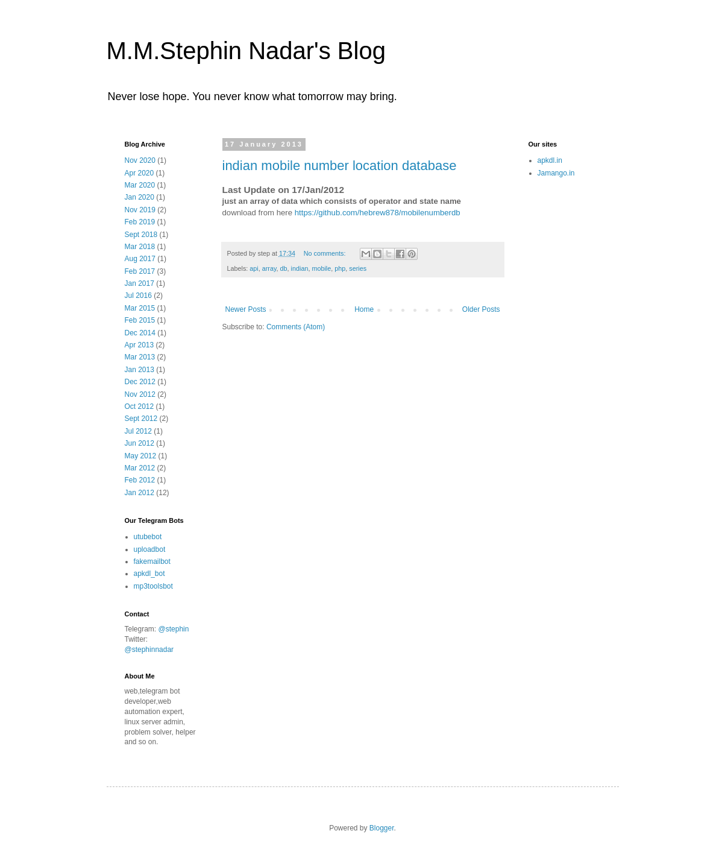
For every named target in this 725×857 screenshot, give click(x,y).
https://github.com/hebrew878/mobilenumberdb (377, 212)
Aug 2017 (140, 259)
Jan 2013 (139, 369)
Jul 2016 (138, 295)
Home (364, 309)
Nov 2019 (140, 210)
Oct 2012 (139, 406)
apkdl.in (550, 160)
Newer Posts (245, 309)
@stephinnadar (149, 649)
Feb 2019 (140, 222)
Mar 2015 (140, 308)
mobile (321, 268)
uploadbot (150, 549)
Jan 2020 (139, 197)
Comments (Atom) (295, 327)
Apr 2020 (139, 173)
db (283, 268)
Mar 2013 (140, 357)
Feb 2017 (140, 271)
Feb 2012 (140, 480)
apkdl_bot (149, 573)
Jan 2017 (139, 283)
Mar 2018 (140, 246)
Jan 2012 (139, 493)
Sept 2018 (141, 234)
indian (300, 268)
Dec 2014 (140, 333)
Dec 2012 (140, 382)
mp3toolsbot (153, 586)
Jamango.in (556, 173)
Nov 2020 (140, 160)
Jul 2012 (138, 431)
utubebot (148, 537)
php (339, 268)
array (269, 268)
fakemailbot (152, 561)
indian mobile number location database (339, 165)
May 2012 (141, 456)
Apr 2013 (139, 345)
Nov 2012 (140, 394)
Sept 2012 (141, 418)
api (254, 268)
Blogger (381, 828)
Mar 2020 (140, 185)
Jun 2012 (139, 443)
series (357, 268)
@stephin (173, 629)
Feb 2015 (140, 320)
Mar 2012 (140, 468)
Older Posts (481, 309)
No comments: (326, 253)
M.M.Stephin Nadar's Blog (246, 50)
